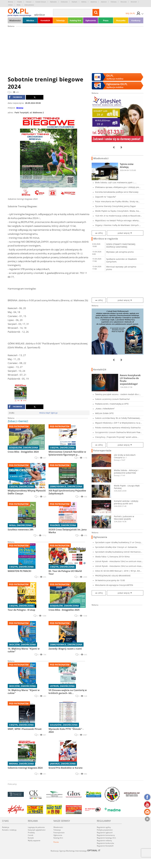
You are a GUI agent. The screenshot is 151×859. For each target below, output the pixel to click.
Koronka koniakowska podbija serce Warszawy (116, 192)
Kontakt (31, 838)
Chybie (19, 2)
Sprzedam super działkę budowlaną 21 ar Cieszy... (118, 542)
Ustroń (10, 5)
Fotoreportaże (102, 450)
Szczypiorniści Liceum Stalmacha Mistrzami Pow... (118, 432)
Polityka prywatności (105, 830)
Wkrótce (30, 20)
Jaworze (104, 2)
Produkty (31, 832)
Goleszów (64, 2)
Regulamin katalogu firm (106, 838)
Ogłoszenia (90, 20)
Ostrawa (113, 2)
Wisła (18, 5)
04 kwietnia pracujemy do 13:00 (110, 580)
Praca (105, 20)
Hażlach (74, 2)
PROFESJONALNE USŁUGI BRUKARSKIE (113, 575)
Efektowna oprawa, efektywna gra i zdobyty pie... (118, 187)
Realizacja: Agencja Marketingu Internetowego (75, 851)
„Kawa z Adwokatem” (105, 408)
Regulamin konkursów (105, 843)
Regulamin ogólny (104, 827)
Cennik (30, 835)
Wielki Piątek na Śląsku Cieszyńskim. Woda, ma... (118, 211)
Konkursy (136, 20)
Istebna (83, 2)
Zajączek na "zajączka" (105, 196)
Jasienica (93, 2)
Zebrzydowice (29, 5)
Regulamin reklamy (104, 840)
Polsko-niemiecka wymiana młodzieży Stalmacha (118, 427)
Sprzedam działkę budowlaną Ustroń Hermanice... (118, 552)
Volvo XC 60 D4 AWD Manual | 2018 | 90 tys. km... (118, 571)
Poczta (56, 842)
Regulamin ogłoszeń (105, 832)
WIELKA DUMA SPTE (104, 413)
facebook (15, 97)
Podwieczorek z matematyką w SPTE (112, 403)
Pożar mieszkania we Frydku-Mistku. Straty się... (117, 201)
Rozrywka (120, 20)
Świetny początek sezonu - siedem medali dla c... (118, 394)
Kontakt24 (45, 20)
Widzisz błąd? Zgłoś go (48, 413)
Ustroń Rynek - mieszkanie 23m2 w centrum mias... (119, 566)
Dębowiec (53, 2)
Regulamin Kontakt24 (105, 846)
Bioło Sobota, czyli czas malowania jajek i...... (116, 182)
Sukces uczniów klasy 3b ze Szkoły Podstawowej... (118, 418)
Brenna (10, 2)
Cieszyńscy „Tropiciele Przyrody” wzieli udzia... (117, 437)
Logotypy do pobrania (36, 827)
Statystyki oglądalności (36, 830)
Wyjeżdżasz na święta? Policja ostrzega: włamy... (117, 220)
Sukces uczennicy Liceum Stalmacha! (112, 399)
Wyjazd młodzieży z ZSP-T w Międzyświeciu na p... (118, 422)
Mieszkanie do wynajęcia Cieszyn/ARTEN (114, 585)
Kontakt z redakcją (9, 830)
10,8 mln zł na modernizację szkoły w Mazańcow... (118, 215)
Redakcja (5, 827)
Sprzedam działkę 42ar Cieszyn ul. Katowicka (116, 547)
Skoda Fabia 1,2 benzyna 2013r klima (112, 556)
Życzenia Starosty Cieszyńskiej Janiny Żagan (115, 206)
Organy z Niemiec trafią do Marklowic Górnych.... (118, 225)
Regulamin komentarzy (106, 835)
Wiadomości (15, 20)
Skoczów (123, 2)
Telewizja (60, 20)
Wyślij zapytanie (34, 840)
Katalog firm (75, 20)
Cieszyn (28, 2)
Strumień (134, 2)
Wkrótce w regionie (105, 238)
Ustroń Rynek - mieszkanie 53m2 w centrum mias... (119, 561)
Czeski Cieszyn (40, 2)
